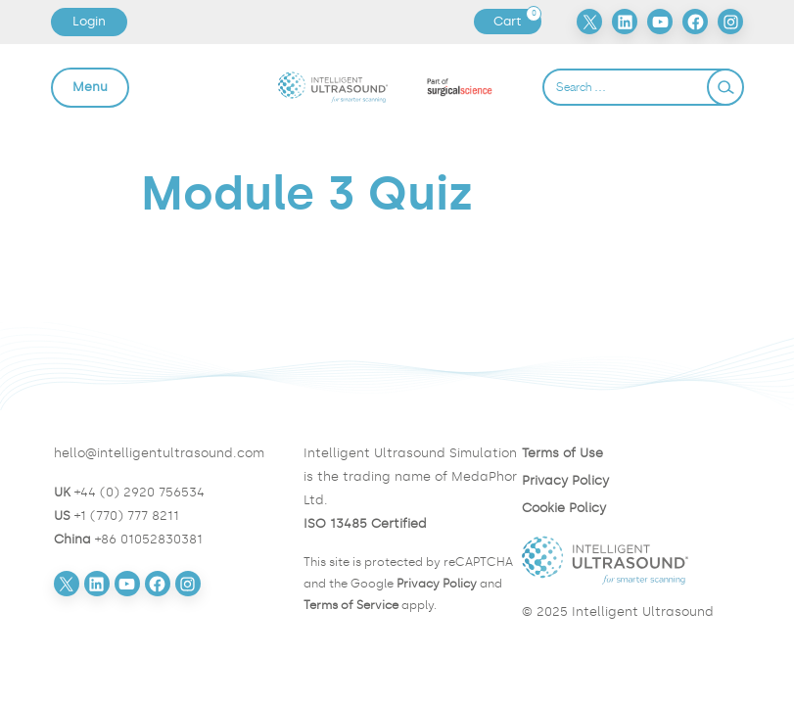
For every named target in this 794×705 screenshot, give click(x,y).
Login (89, 21)
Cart (516, 21)
